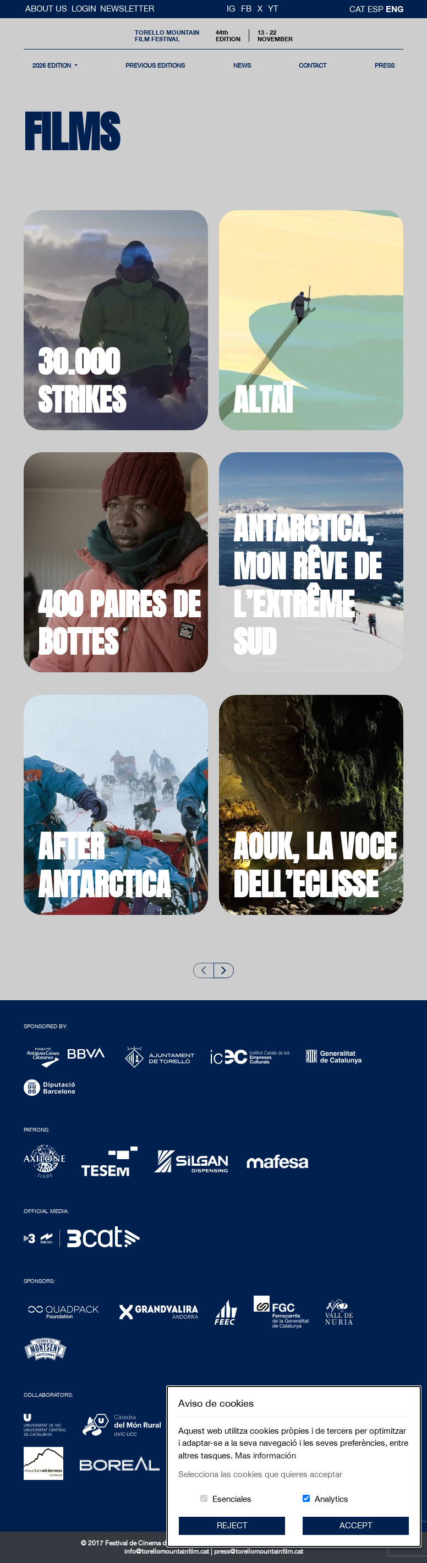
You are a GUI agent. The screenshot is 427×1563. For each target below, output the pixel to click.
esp (377, 9)
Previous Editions (155, 65)
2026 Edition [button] (52, 65)
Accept (356, 1525)
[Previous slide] (203, 970)
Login (84, 8)
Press (385, 65)
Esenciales (231, 1499)
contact (312, 65)
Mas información (265, 1455)
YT (273, 8)
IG (231, 8)
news (242, 65)
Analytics (331, 1499)
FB (246, 8)
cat (358, 9)
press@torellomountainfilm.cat (258, 1551)
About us (47, 8)
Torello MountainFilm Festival (167, 35)
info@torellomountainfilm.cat (167, 1551)
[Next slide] (224, 970)
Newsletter (127, 8)
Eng (394, 9)
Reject (232, 1525)
